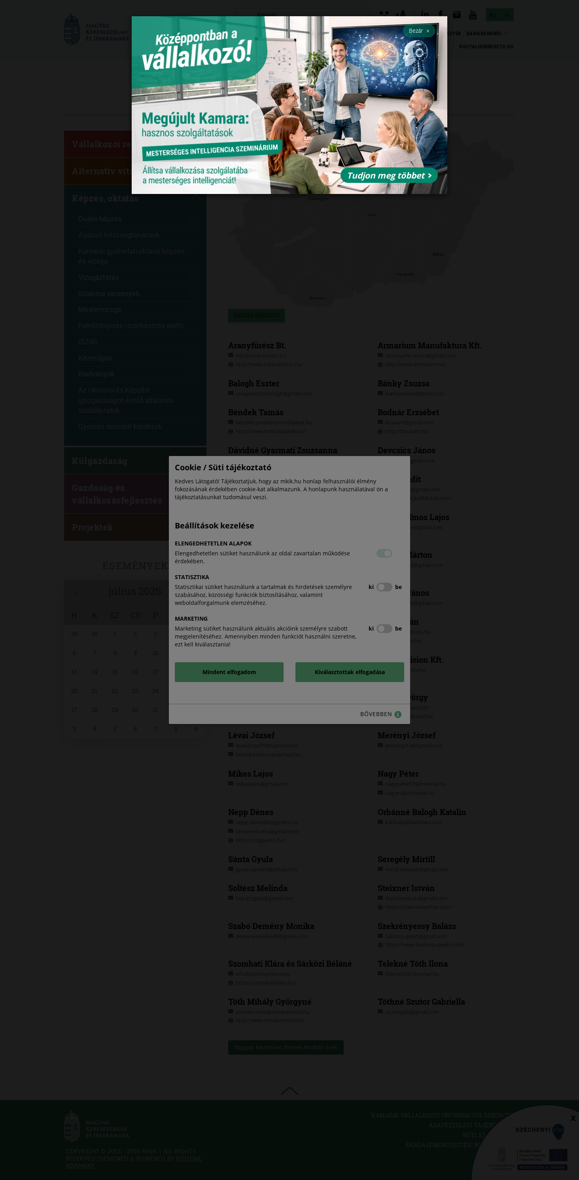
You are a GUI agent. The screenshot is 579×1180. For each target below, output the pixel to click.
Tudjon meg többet (389, 175)
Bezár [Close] (419, 30)
